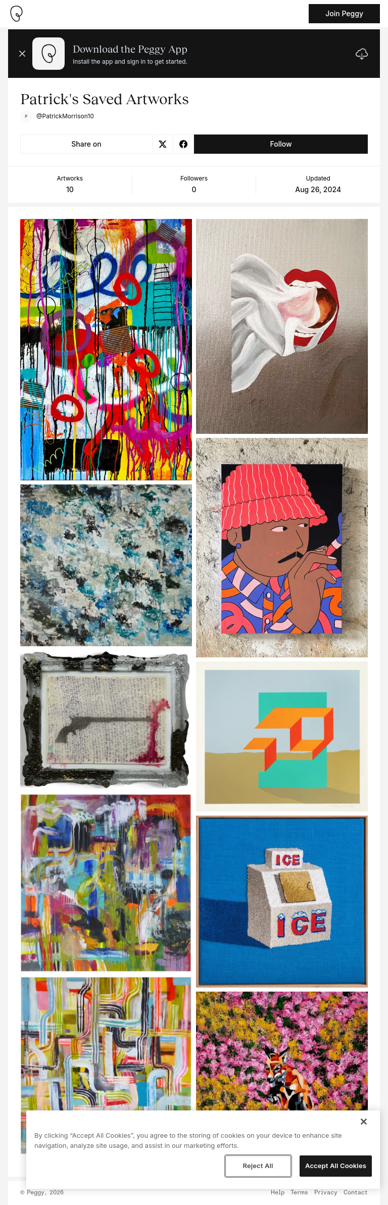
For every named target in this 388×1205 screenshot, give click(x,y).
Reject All (258, 1166)
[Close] (364, 1121)
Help (277, 1193)
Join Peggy (344, 13)
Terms (299, 1193)
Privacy (325, 1193)
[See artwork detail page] (106, 349)
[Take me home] (16, 14)
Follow (281, 144)
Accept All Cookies (335, 1166)
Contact (356, 1193)
